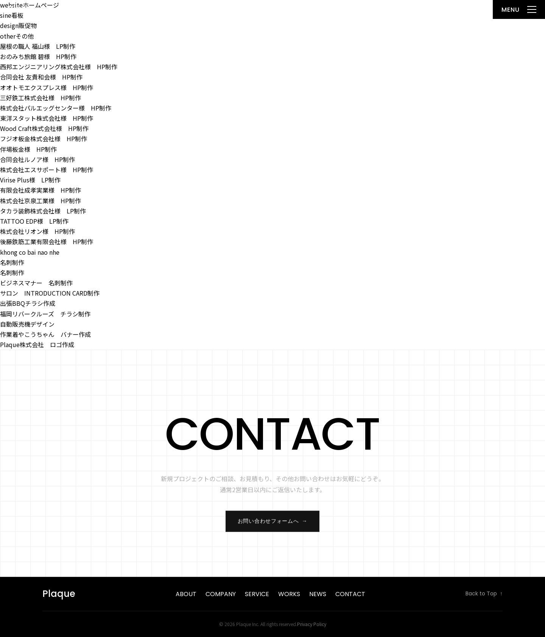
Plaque (23, 9)
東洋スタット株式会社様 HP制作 (46, 118)
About (186, 594)
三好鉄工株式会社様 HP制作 (40, 97)
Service (257, 594)
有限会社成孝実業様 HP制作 (40, 190)
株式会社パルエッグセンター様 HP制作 (55, 107)
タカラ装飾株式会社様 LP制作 (43, 210)
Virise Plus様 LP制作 (30, 179)
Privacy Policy (311, 624)
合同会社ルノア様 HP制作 (37, 159)
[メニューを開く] (519, 9)
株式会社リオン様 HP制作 (37, 231)
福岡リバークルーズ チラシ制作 (45, 313)
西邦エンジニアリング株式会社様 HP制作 (58, 66)
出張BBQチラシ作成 (27, 303)
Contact (350, 594)
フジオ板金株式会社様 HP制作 (43, 138)
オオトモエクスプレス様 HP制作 (46, 87)
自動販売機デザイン (27, 324)
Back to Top (484, 593)
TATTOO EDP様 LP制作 (34, 221)
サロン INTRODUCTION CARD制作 (50, 292)
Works (289, 594)
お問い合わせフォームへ (272, 524)
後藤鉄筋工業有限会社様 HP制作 (46, 241)
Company (221, 594)
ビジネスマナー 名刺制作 (36, 282)
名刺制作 (12, 262)
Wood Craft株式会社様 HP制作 (44, 128)
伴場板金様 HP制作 (28, 149)
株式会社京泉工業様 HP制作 (40, 200)
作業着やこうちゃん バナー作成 (45, 334)
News (317, 594)
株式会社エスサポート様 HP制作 (46, 169)
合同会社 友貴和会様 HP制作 (41, 76)
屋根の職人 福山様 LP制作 (37, 46)
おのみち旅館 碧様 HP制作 (38, 56)
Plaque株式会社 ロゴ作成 (37, 344)
